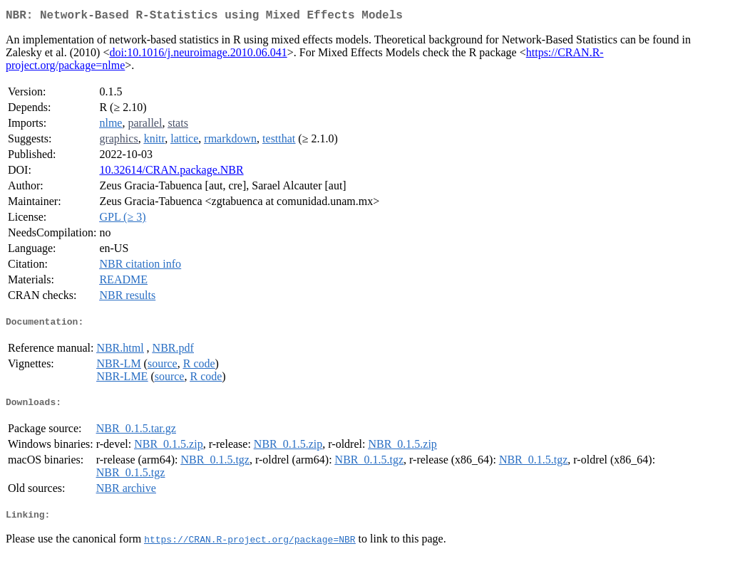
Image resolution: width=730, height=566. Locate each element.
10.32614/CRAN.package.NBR (171, 173)
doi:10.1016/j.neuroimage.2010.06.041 (198, 55)
